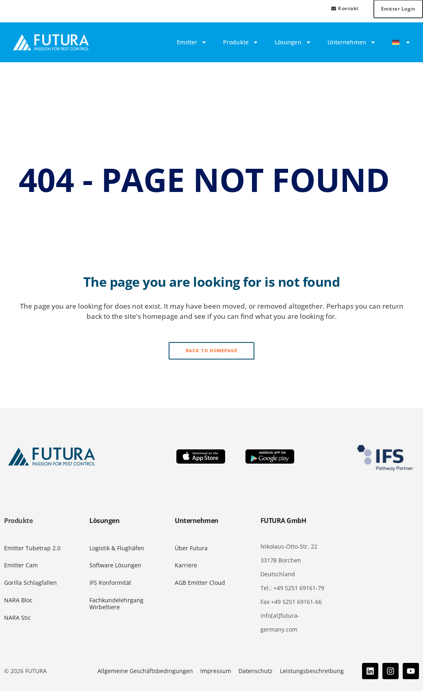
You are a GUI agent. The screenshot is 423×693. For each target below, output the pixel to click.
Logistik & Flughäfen (116, 550)
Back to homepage (211, 352)
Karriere (186, 567)
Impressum (215, 672)
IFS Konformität (110, 584)
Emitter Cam (21, 567)
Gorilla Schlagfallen (30, 584)
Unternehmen (352, 44)
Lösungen (293, 44)
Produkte (240, 44)
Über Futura (191, 550)
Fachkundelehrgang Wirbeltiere (116, 605)
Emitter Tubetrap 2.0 (32, 550)
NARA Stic (17, 619)
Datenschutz (256, 672)
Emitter (192, 44)
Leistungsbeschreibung (312, 672)
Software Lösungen (115, 567)
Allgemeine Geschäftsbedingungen (145, 672)
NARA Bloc (18, 602)
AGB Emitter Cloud (200, 584)
